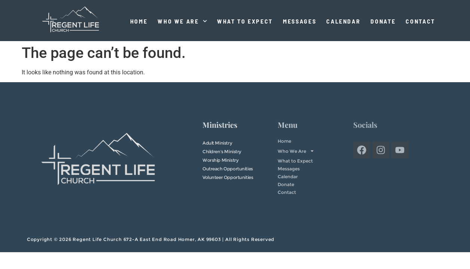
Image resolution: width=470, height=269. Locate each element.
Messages (299, 21)
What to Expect (245, 21)
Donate (383, 21)
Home (139, 21)
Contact (420, 21)
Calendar (343, 21)
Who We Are (182, 21)
